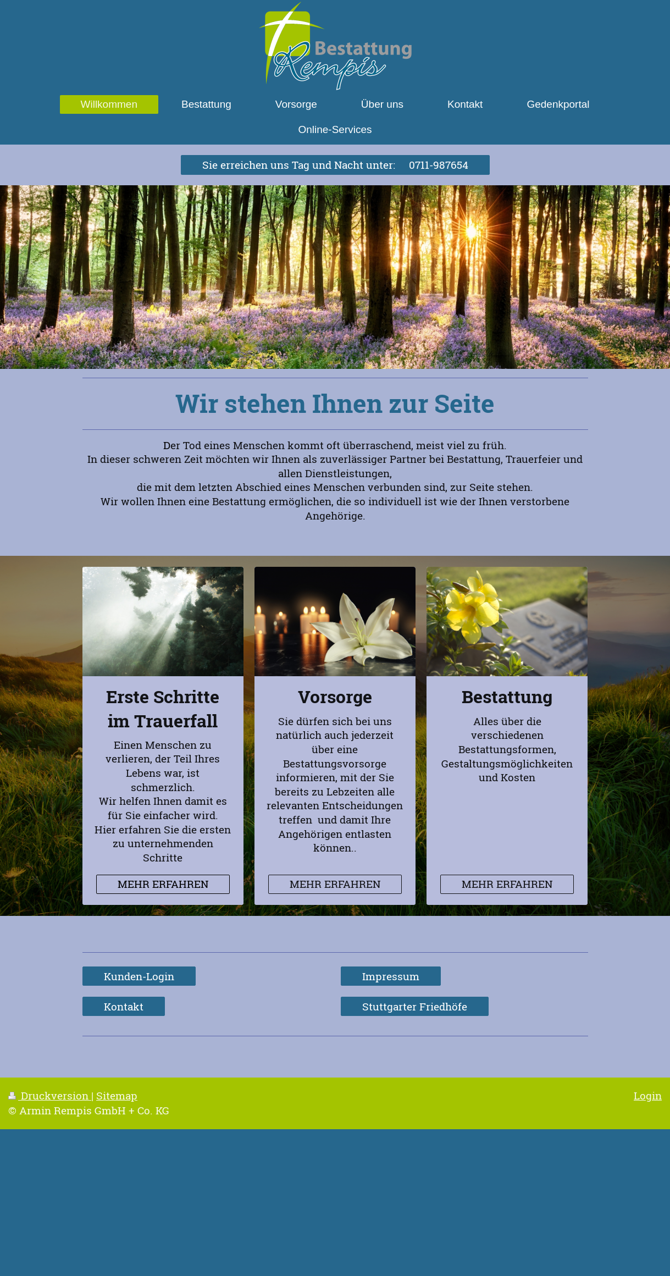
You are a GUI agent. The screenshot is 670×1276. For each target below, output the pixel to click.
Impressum (390, 976)
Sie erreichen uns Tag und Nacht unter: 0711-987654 (335, 165)
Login (648, 1095)
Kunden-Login (139, 976)
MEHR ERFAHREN (163, 884)
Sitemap (116, 1095)
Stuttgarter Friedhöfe (414, 1006)
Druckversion (49, 1095)
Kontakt (123, 1006)
